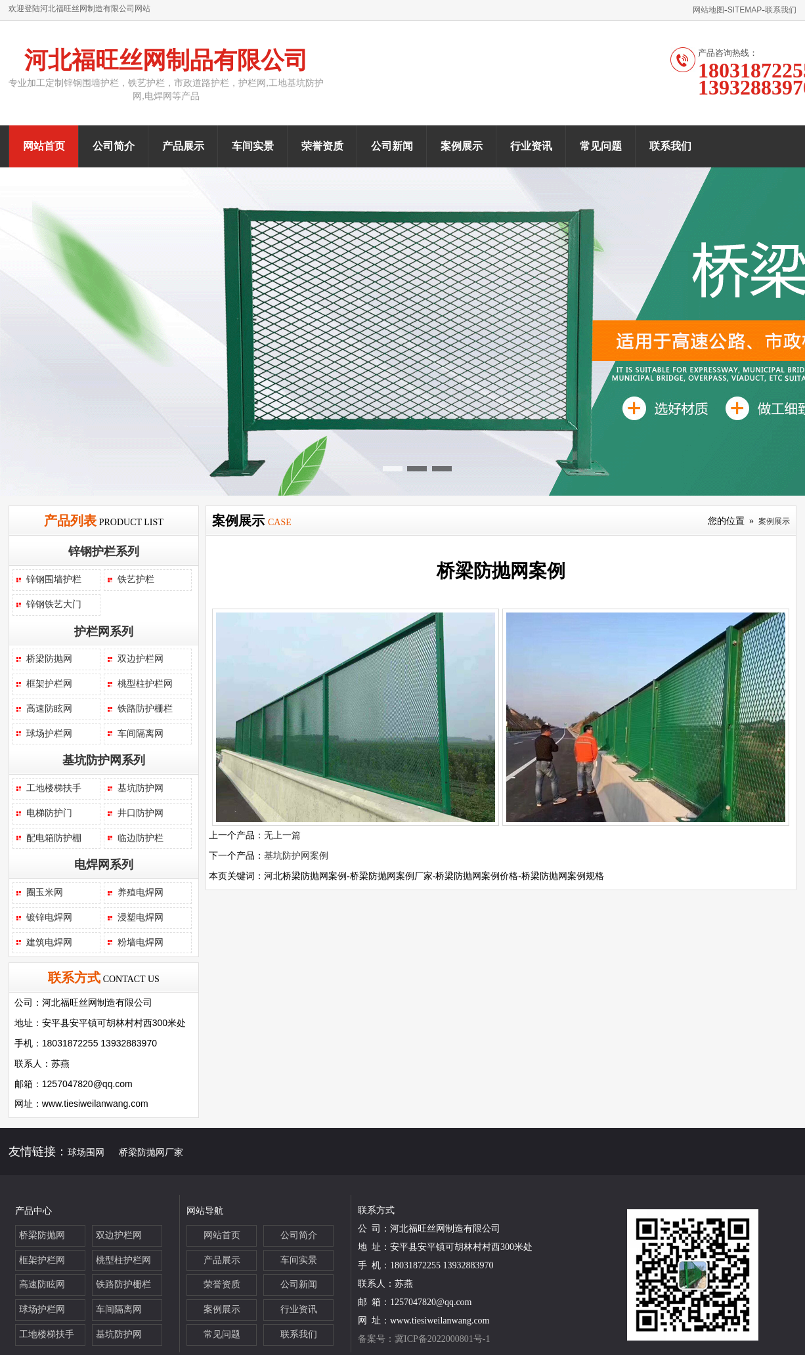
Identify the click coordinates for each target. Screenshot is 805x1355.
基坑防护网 (140, 788)
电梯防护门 (49, 813)
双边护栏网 (140, 659)
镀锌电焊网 (49, 917)
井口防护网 (140, 813)
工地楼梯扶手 (53, 788)
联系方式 (74, 977)
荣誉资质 (322, 146)
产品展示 (183, 146)
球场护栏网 (49, 734)
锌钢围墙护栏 (53, 579)
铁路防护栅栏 (145, 709)
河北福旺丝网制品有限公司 (166, 60)
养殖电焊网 (140, 892)
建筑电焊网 (49, 942)
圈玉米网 (44, 892)
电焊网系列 (103, 864)
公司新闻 (392, 146)
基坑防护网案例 (296, 856)
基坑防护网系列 (103, 760)
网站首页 (44, 146)
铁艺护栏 (136, 579)
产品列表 (70, 520)
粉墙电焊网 (140, 942)
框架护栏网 (49, 684)
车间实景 (253, 146)
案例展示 (462, 146)
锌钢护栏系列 (103, 551)
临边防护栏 (140, 838)
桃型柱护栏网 (145, 684)
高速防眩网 (49, 709)
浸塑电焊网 (140, 917)
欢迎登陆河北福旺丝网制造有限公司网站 (79, 8)
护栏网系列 (103, 631)
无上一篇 (282, 835)
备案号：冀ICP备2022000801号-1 (424, 1339)
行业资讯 (531, 146)
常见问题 (601, 146)
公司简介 (114, 146)
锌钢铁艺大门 (53, 604)
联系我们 (780, 9)
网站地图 (708, 9)
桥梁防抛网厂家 (151, 1152)
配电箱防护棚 (53, 838)
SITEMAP (745, 9)
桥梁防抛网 (49, 659)
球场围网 (86, 1152)
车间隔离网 (140, 734)
